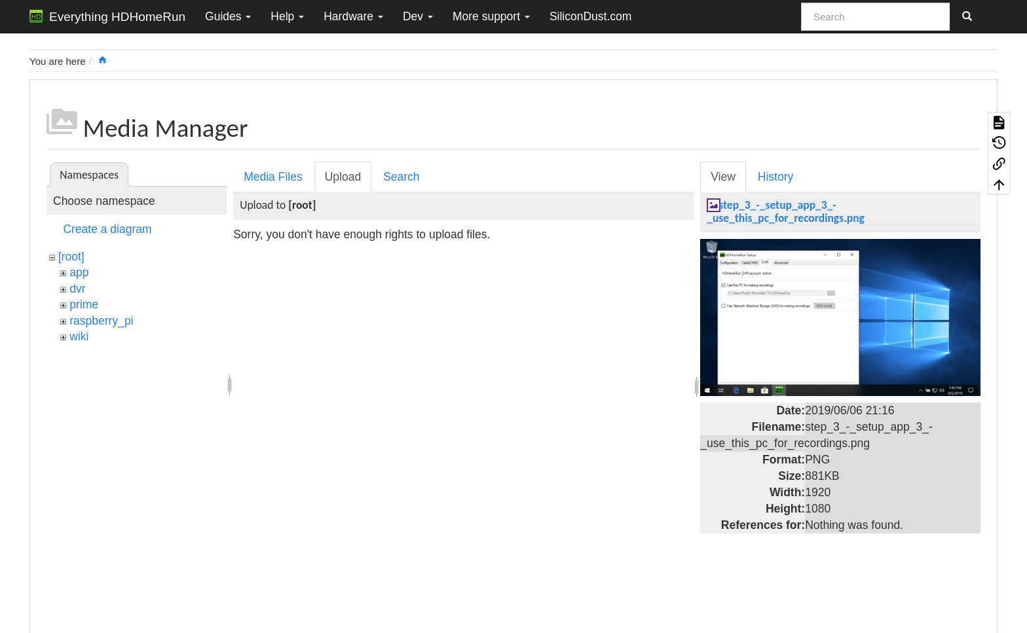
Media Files (273, 176)
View (723, 176)
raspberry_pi (101, 320)
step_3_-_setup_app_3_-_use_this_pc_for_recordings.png (786, 211)
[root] (71, 256)
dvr (77, 288)
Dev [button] (418, 16)
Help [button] (287, 16)
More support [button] (491, 16)
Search (401, 176)
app (78, 272)
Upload (343, 176)
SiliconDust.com (590, 16)
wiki (78, 336)
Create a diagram (107, 229)
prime (83, 304)
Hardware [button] (353, 16)
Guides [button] (228, 16)
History (775, 176)
